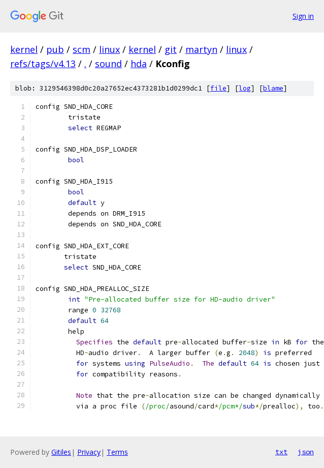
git (171, 49)
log (245, 88)
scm (81, 49)
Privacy (89, 452)
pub (55, 49)
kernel (24, 49)
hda (139, 63)
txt (281, 451)
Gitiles (61, 452)
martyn (201, 49)
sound (108, 63)
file (218, 88)
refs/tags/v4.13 (43, 63)
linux (109, 49)
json (306, 451)
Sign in (303, 16)
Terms (117, 452)
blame (273, 88)
